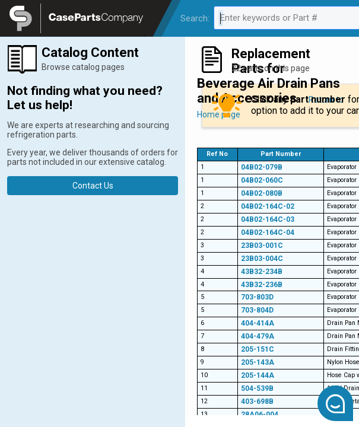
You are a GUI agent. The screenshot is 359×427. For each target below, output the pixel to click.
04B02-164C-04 (267, 232)
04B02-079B (261, 167)
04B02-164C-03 (267, 219)
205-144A (257, 375)
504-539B (257, 388)
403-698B (257, 401)
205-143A (257, 362)
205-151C (257, 349)
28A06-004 (259, 414)
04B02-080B (261, 193)
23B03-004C (262, 258)
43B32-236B (261, 285)
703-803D (257, 297)
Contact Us (92, 185)
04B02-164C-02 (267, 206)
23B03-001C (262, 245)
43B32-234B (261, 271)
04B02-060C (262, 180)
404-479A (257, 336)
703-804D (257, 310)
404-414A (257, 323)
